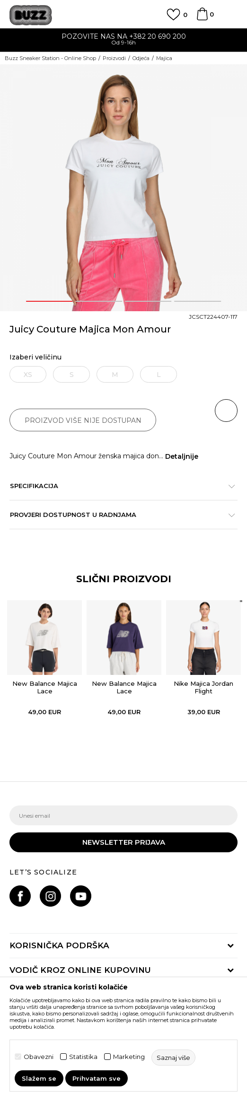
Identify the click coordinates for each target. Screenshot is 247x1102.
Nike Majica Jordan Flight (203, 687)
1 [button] (49, 301)
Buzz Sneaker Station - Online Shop (50, 58)
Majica (164, 58)
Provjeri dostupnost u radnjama (119, 514)
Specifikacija (119, 486)
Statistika (83, 1056)
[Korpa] (202, 18)
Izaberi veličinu (35, 357)
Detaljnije (181, 456)
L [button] (159, 374)
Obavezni (38, 1056)
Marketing (129, 1056)
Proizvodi (114, 58)
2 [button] (99, 301)
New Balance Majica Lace (44, 687)
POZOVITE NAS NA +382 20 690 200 (124, 36)
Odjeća (141, 58)
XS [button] (28, 374)
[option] (123, 40)
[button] (226, 410)
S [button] (72, 374)
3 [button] (148, 301)
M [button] (115, 374)
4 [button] (197, 301)
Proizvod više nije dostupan (83, 420)
